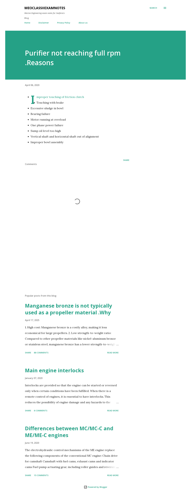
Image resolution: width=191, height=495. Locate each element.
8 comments (40, 410)
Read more (113, 352)
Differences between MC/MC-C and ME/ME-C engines (69, 432)
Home (27, 22)
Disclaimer (44, 22)
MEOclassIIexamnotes (44, 8)
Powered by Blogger (95, 487)
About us (83, 22)
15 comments (41, 475)
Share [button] (126, 160)
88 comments (41, 352)
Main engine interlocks (54, 370)
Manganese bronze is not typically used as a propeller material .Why (68, 309)
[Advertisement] (72, 259)
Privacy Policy (63, 22)
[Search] (153, 8)
